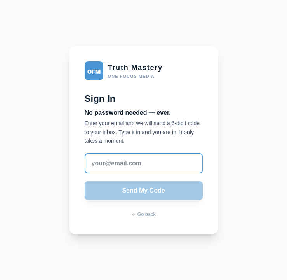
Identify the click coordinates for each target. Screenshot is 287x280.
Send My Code (143, 190)
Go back (143, 214)
